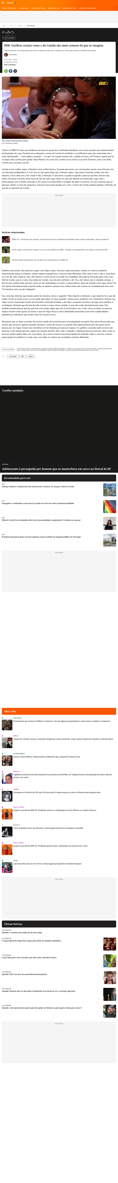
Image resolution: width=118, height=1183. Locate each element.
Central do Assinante (87, 8)
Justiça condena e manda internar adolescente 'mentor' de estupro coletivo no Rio (38, 486)
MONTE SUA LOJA (54, 8)
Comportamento (19, 754)
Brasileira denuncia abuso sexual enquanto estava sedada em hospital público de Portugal (41, 537)
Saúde (15, 861)
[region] (59, 17)
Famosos (16, 771)
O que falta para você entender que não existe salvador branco (29, 957)
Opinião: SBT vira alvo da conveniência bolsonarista (24, 974)
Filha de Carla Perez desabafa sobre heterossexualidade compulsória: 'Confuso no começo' (41, 520)
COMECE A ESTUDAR (38, 8)
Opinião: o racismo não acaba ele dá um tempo (22, 932)
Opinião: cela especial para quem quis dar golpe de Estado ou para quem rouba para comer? (42, 1008)
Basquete (16, 825)
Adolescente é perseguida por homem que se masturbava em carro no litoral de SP (56, 469)
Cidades (16, 789)
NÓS (11, 26)
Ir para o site (11, 3)
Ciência (15, 736)
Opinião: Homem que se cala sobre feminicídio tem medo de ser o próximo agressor (38, 991)
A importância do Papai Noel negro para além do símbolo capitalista (31, 941)
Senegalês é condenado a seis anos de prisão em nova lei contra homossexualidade (38, 503)
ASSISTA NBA (23, 8)
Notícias (5, 464)
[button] (3, 3)
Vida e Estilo (17, 718)
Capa (4, 26)
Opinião (19, 26)
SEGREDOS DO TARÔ (70, 8)
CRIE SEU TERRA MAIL (9, 8)
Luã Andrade (31, 26)
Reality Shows (18, 807)
